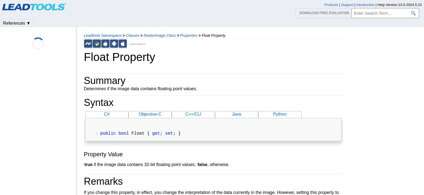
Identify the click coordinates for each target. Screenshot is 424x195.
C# (107, 114)
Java (236, 114)
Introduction (365, 5)
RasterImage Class (160, 35)
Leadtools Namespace (102, 35)
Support (347, 5)
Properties (188, 35)
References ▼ (17, 23)
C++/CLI (193, 114)
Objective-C (150, 114)
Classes (132, 35)
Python (280, 114)
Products (331, 5)
